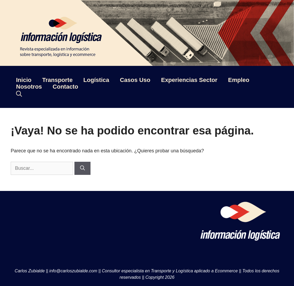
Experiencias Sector (189, 80)
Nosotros (29, 86)
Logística (96, 80)
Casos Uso (135, 80)
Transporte (57, 80)
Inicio (23, 80)
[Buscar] (82, 168)
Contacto (65, 86)
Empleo (238, 80)
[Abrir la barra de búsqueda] (19, 93)
